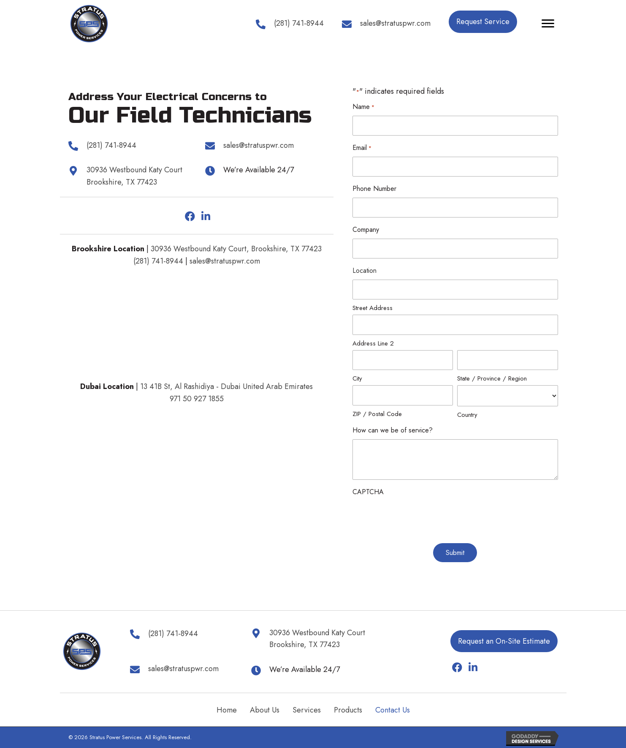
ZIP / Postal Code (377, 414)
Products (348, 709)
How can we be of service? (392, 430)
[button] (483, 22)
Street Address (372, 308)
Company (365, 229)
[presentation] (416, 517)
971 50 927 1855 (197, 398)
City (357, 378)
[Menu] (548, 23)
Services (307, 709)
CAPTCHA (368, 492)
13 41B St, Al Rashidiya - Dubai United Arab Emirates (226, 386)
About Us (264, 709)
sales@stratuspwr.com (225, 261)
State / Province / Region (492, 378)
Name (363, 107)
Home (227, 709)
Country (467, 414)
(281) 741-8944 (158, 261)
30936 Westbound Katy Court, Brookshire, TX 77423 (236, 248)
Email (361, 148)
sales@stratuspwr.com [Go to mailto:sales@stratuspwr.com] (395, 23)
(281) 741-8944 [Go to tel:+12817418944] (299, 23)
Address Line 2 (373, 343)
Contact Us (392, 709)
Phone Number (374, 188)
